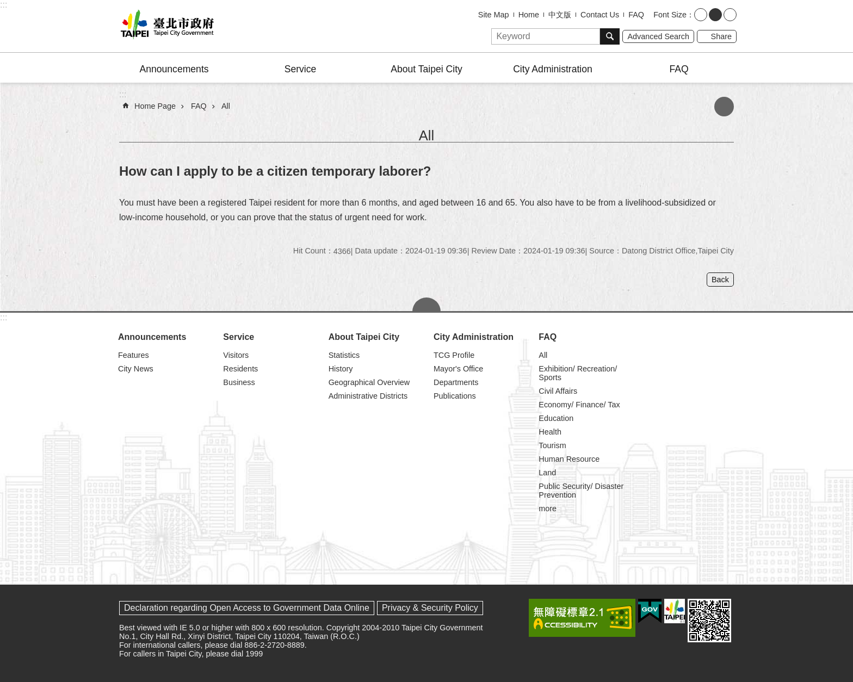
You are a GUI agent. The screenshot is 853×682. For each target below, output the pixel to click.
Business (239, 382)
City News (135, 368)
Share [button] (721, 36)
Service (301, 69)
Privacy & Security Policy (430, 607)
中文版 (559, 15)
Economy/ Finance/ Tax (579, 404)
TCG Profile (454, 355)
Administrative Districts (368, 396)
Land (547, 472)
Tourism (552, 445)
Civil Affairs (558, 391)
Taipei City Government (165, 26)
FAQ (636, 15)
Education (556, 418)
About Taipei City (426, 69)
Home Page (155, 106)
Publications (455, 396)
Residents (240, 368)
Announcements (173, 69)
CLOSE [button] (426, 304)
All (225, 106)
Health (550, 431)
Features (133, 355)
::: (3, 4)
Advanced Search (658, 36)
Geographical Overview (369, 382)
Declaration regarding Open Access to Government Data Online (246, 607)
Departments (456, 382)
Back (720, 279)
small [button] (700, 14)
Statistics (344, 355)
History (341, 368)
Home (528, 15)
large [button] (730, 14)
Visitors (236, 355)
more (548, 508)
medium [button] (715, 14)
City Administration (552, 69)
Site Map (493, 15)
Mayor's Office (458, 368)
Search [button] (610, 36)
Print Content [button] (724, 106)
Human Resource (569, 459)
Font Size (670, 14)
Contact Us (599, 15)
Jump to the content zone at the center (5, 5)
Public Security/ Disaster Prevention (581, 490)
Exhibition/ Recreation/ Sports (578, 373)
